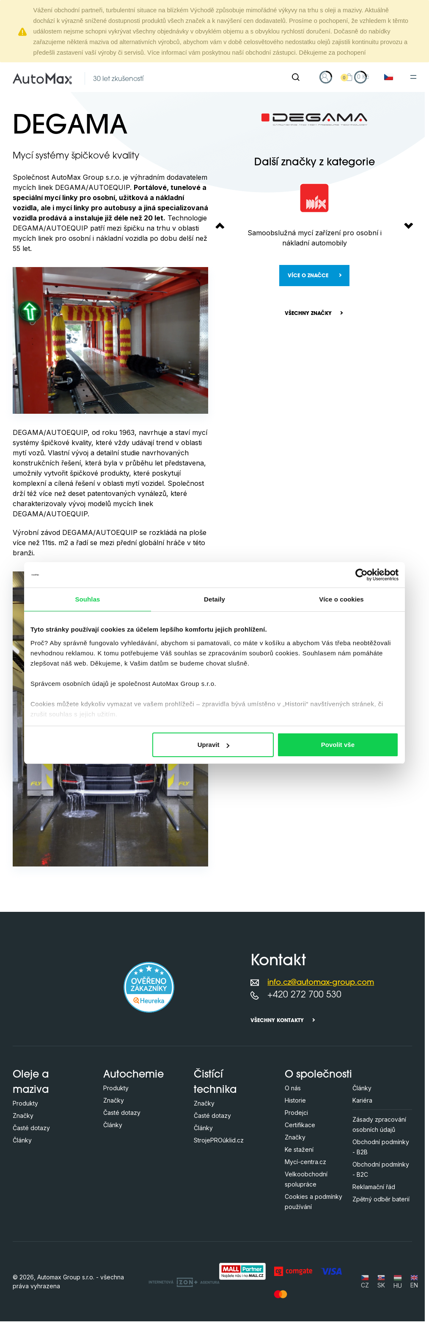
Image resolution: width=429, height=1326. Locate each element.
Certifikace (300, 1124)
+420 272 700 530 (304, 995)
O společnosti (318, 1075)
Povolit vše (338, 744)
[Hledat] (296, 77)
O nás (293, 1088)
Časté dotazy (31, 1127)
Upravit (214, 744)
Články (22, 1140)
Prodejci (296, 1112)
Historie (295, 1100)
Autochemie (133, 1075)
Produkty (25, 1103)
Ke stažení (299, 1149)
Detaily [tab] (214, 599)
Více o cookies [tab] (341, 599)
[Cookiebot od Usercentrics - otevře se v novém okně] (361, 574)
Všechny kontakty (277, 1020)
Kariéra (362, 1100)
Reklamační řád (373, 1186)
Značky (23, 1115)
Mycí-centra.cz (305, 1161)
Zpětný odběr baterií (381, 1199)
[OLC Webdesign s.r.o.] (184, 1281)
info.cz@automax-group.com (320, 983)
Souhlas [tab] (87, 599)
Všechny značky (308, 313)
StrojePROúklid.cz (219, 1140)
